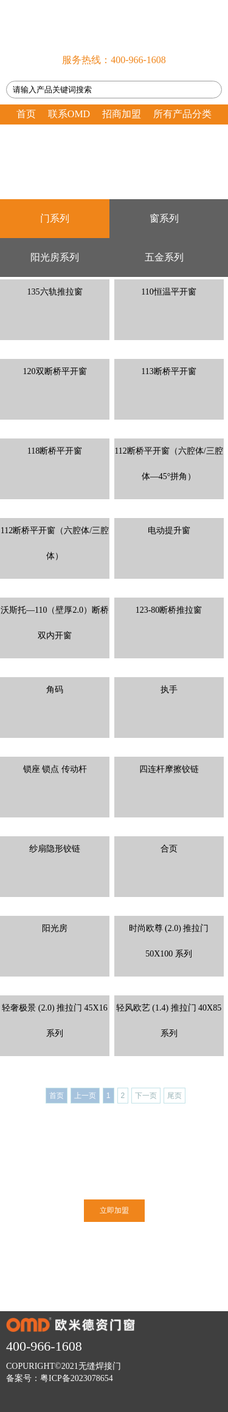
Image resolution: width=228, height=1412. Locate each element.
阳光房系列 (54, 257)
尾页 (174, 1095)
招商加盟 (121, 114)
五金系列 (164, 257)
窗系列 (164, 218)
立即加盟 (114, 1210)
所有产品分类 (182, 114)
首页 (26, 114)
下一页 (146, 1095)
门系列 (54, 218)
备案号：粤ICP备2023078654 (59, 1378)
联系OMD (69, 114)
